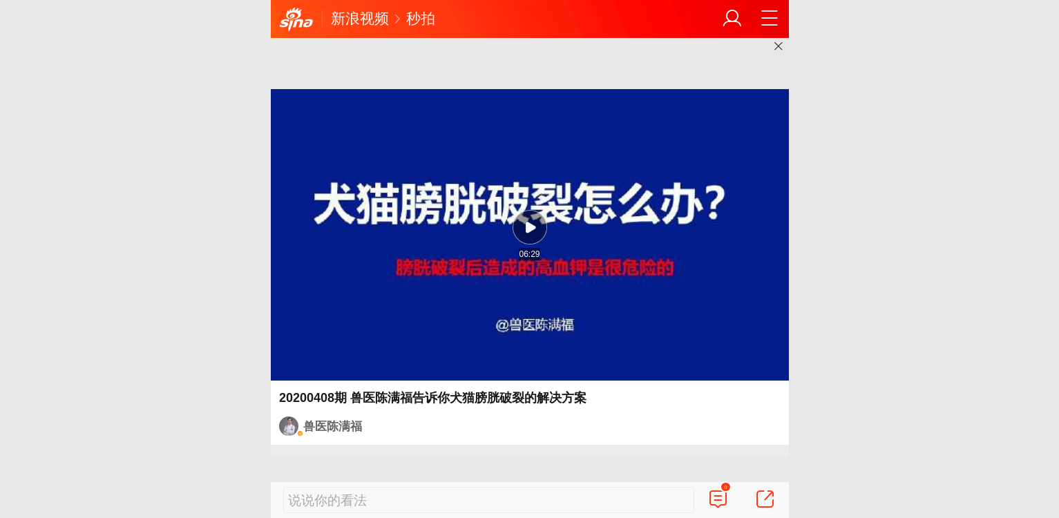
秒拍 (420, 18)
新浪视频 (360, 18)
